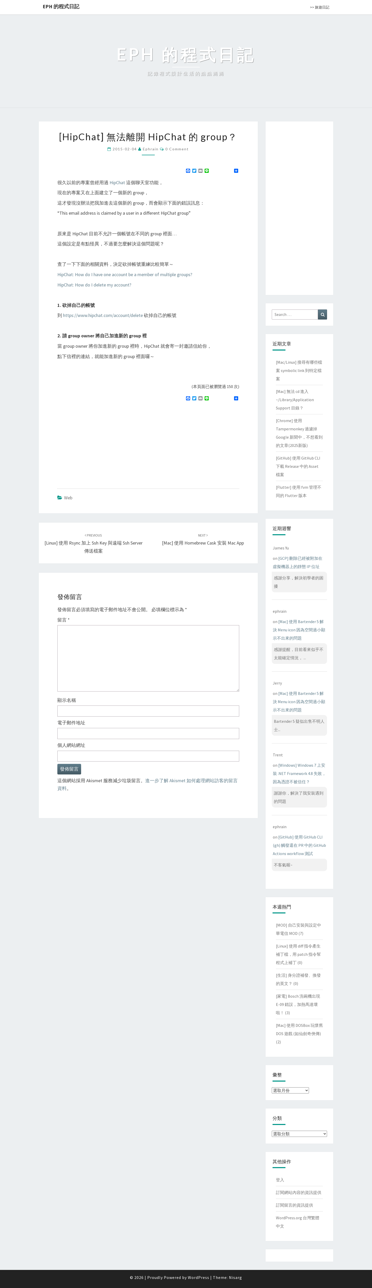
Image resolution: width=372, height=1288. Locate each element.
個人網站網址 (71, 745)
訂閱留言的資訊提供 (294, 1205)
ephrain (151, 149)
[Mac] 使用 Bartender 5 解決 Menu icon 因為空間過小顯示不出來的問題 (299, 630)
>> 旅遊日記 (319, 7)
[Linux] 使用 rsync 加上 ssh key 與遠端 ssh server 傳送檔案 (93, 543)
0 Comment (177, 149)
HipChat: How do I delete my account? (94, 285)
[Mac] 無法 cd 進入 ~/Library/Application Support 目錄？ (295, 399)
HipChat (117, 182)
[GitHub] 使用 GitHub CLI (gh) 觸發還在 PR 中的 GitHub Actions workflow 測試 (299, 845)
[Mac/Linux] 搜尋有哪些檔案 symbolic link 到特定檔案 (299, 370)
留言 (63, 620)
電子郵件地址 (71, 723)
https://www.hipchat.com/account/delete (103, 315)
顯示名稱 (66, 700)
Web (68, 498)
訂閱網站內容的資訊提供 (298, 1192)
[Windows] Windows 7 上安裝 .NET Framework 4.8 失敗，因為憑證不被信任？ (299, 773)
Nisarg (235, 1277)
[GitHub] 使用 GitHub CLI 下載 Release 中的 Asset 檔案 (298, 466)
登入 (280, 1179)
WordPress (198, 1277)
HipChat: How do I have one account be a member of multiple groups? (124, 274)
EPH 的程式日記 (61, 6)
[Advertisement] (100, 442)
